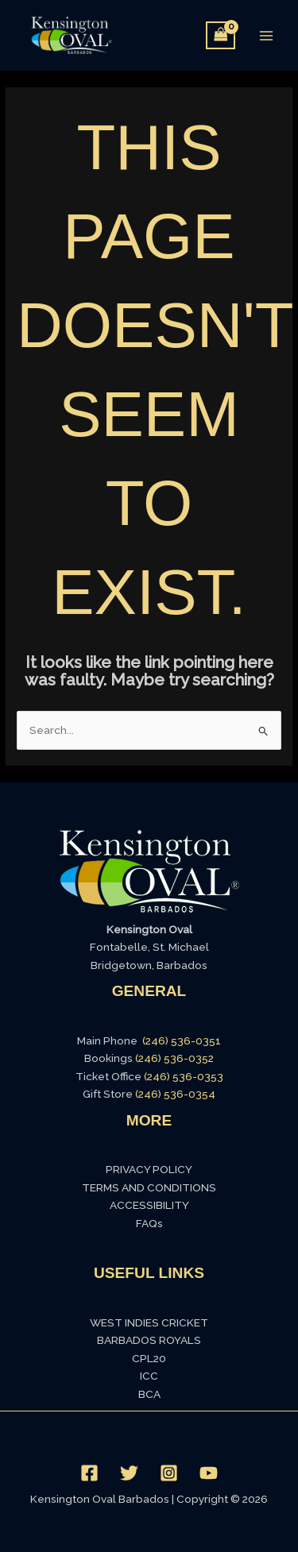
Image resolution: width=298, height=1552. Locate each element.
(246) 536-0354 (175, 1093)
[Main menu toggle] (266, 35)
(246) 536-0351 (181, 1040)
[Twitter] (129, 1473)
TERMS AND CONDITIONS (149, 1187)
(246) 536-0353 (183, 1076)
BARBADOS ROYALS (149, 1340)
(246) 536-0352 (174, 1058)
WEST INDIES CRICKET (149, 1322)
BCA (149, 1394)
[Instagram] (169, 1473)
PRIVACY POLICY (149, 1169)
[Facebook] (89, 1473)
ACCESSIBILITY (149, 1205)
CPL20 (149, 1358)
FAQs (149, 1223)
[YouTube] (208, 1473)
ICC (149, 1375)
